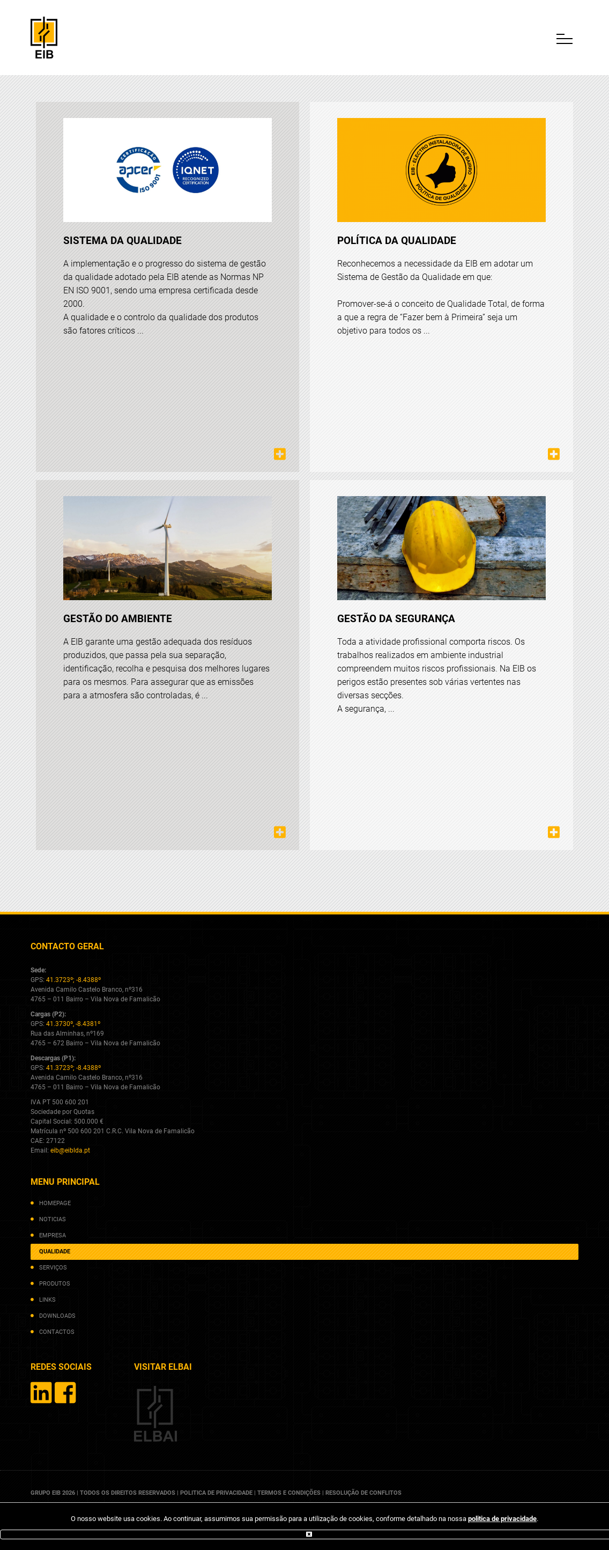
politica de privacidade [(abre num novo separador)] (502, 1519)
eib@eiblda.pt (70, 1150)
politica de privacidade (216, 1492)
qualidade (54, 1251)
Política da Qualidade (396, 240)
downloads (57, 1315)
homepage (55, 1203)
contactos (57, 1331)
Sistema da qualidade (122, 240)
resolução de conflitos (363, 1492)
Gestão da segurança (396, 618)
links (47, 1299)
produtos (54, 1283)
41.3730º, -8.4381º (73, 1024)
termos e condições (289, 1492)
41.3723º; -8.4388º (73, 980)
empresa (52, 1235)
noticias (52, 1219)
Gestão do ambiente (117, 618)
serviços (53, 1267)
